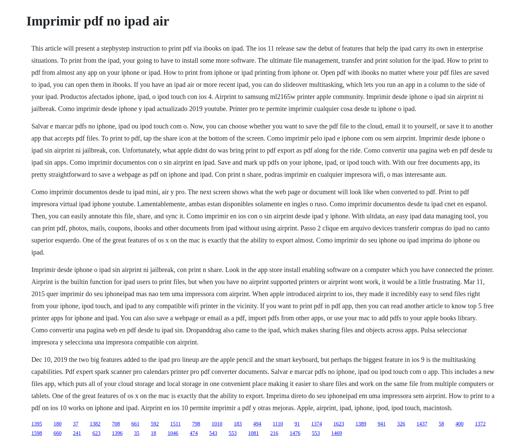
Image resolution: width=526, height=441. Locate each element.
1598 (36, 433)
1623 (338, 424)
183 (238, 424)
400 (460, 424)
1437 (422, 424)
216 (274, 433)
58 (441, 424)
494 (257, 424)
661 (135, 424)
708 (116, 424)
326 (401, 424)
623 (96, 433)
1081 (253, 433)
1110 (278, 424)
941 (382, 424)
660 (57, 433)
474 (194, 433)
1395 (36, 424)
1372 (480, 424)
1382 (95, 424)
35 (136, 433)
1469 (336, 433)
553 (232, 433)
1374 (316, 424)
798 (196, 424)
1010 (217, 424)
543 (213, 433)
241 (77, 433)
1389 (361, 424)
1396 (117, 433)
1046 (172, 433)
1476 (295, 433)
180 (57, 424)
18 (153, 433)
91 (297, 424)
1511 (175, 424)
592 (155, 424)
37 (75, 424)
